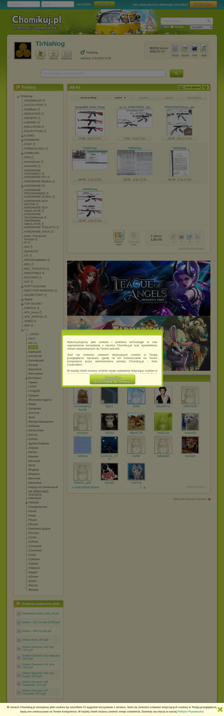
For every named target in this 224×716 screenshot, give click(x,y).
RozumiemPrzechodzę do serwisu (112, 379)
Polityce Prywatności (191, 711)
